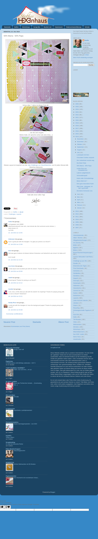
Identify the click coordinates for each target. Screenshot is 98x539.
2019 (77, 123)
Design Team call (19, 349)
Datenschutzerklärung (73, 27)
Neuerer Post (9, 322)
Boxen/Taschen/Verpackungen (82, 252)
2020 (77, 120)
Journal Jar (77, 290)
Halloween (76, 285)
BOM (75, 245)
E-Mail (87, 55)
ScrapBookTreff (55, 347)
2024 (77, 109)
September (80, 147)
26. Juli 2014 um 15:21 (15, 296)
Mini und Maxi (10, 395)
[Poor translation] (7, 507)
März (79, 202)
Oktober (79, 144)
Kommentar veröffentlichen (14, 314)
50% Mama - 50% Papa (84, 165)
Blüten (75, 250)
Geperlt (75, 278)
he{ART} (8, 435)
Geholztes (76, 271)
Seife (75, 317)
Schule (87, 27)
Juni (78, 194)
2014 (77, 136)
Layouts (18, 214)
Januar (79, 208)
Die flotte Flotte (81, 163)
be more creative (11, 381)
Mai (78, 197)
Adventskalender (78, 235)
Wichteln (76, 327)
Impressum (59, 27)
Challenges (12, 214)
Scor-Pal (76, 314)
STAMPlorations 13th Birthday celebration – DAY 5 (20, 363)
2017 (77, 128)
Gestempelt (77, 283)
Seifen (16, 27)
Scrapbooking (10, 442)
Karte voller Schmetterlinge (85, 178)
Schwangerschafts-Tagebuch (82, 310)
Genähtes (76, 276)
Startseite (7, 27)
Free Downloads (78, 268)
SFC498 (16, 397)
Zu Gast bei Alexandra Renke (14, 444)
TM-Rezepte (77, 319)
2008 (77, 225)
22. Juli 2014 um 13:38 (15, 244)
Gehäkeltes (77, 273)
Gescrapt (76, 280)
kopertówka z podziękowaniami (23, 410)
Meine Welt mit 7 (82, 181)
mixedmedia (77, 339)
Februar (79, 205)
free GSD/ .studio (78, 334)
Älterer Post (63, 322)
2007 (77, 227)
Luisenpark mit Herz (83, 155)
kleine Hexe (77, 336)
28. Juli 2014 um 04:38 (15, 310)
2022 (77, 115)
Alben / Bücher (78, 237)
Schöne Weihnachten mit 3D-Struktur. (25, 464)
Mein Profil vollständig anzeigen (83, 57)
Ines (9, 250)
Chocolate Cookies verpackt (85, 157)
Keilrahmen (77, 295)
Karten (75, 293)
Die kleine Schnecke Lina (84, 191)
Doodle (75, 263)
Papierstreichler (11, 476)
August (79, 150)
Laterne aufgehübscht (83, 173)
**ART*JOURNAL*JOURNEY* (15, 368)
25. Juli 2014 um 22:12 (15, 283)
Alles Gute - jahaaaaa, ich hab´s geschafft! (85, 187)
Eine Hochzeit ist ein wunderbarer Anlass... (26, 477)
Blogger (52, 492)
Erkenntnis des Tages (80, 266)
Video (75, 322)
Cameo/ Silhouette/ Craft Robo (83, 257)
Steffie (15, 212)
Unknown (11, 239)
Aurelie (10, 289)
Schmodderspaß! (82, 175)
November (80, 141)
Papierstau (9, 361)
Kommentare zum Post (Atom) (20, 326)
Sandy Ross (12, 302)
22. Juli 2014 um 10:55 (15, 233)
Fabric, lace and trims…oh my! (23, 369)
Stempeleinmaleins (12, 422)
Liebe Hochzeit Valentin (80, 300)
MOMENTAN (10, 462)
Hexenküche (77, 288)
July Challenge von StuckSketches (39, 165)
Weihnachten (77, 324)
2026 (77, 104)
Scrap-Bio (36, 27)
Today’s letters (10, 437)
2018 (77, 125)
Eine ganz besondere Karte (85, 183)
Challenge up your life (80, 261)
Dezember (80, 139)
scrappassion (10, 408)
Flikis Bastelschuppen (13, 449)
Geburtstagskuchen (19, 450)
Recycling (76, 308)
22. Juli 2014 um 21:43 (15, 260)
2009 (77, 222)
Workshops (26, 27)
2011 (77, 216)
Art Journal (76, 242)
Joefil (10, 277)
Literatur (76, 303)
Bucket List (47, 27)
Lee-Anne (11, 266)
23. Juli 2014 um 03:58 (15, 271)
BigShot (76, 247)
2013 (77, 211)
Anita (10, 221)
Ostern (75, 305)
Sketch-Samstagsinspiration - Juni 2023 (25, 424)
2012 (77, 214)
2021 (77, 117)
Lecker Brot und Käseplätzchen (82, 169)
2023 (77, 112)
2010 (77, 219)
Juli (78, 152)
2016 (77, 131)
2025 (77, 106)
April (78, 199)
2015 (77, 134)
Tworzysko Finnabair (12, 348)
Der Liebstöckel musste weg (85, 160)
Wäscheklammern (79, 332)
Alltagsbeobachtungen (80, 240)
